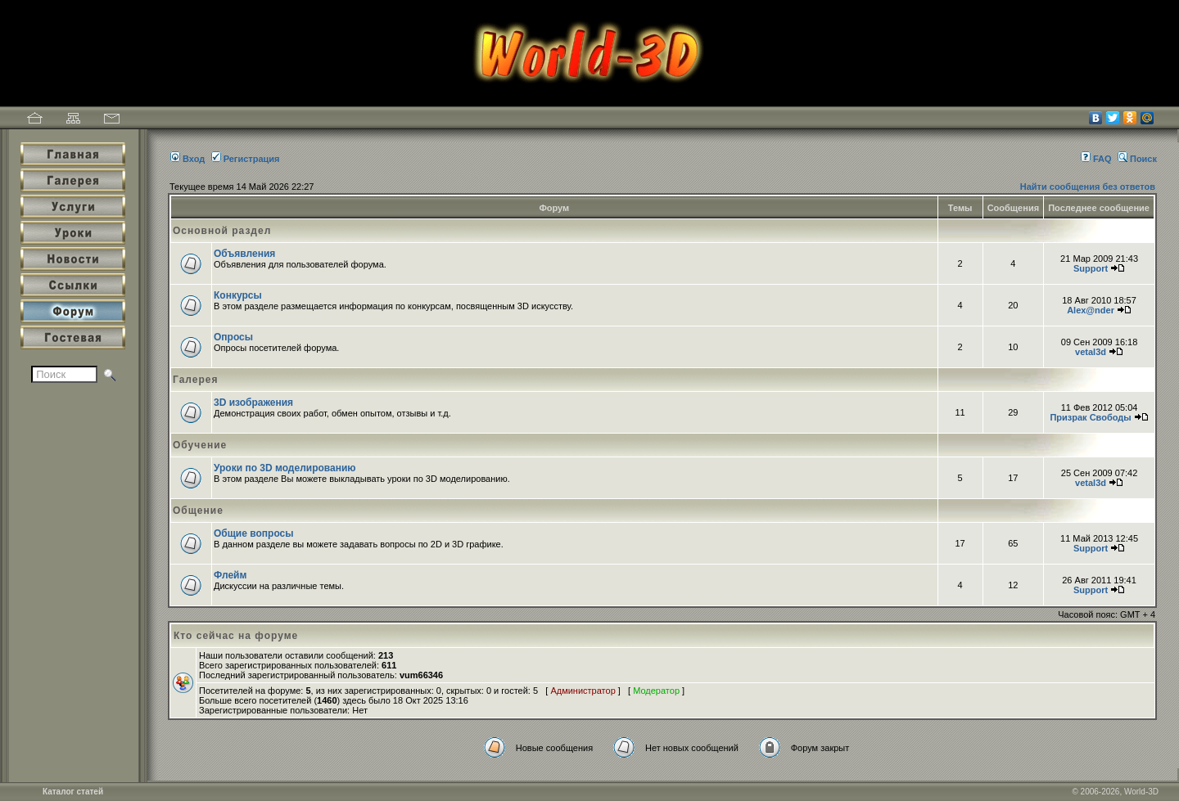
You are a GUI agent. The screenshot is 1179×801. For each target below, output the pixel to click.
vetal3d (1090, 352)
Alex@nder (1090, 310)
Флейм (230, 575)
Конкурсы (238, 295)
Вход (187, 159)
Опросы (233, 337)
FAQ (1096, 159)
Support (1090, 268)
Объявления (244, 253)
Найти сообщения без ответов (1087, 186)
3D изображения (253, 402)
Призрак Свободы (1090, 417)
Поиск (1137, 159)
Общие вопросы (253, 533)
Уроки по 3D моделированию (285, 468)
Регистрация (245, 159)
